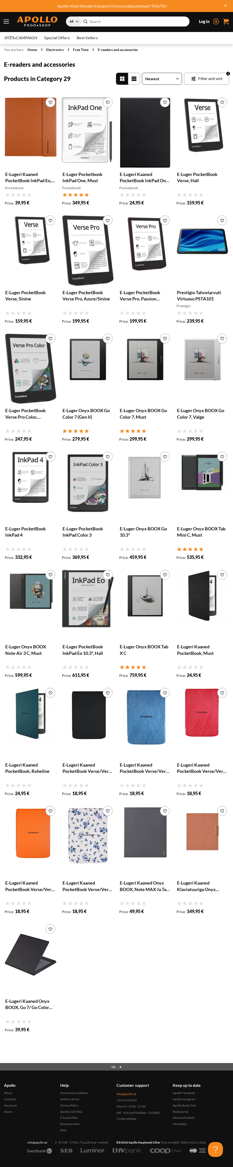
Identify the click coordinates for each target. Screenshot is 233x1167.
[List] (134, 79)
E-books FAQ (69, 1118)
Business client (70, 1124)
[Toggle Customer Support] (215, 1149)
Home (32, 49)
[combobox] (128, 21)
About (8, 1093)
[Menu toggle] (6, 21)
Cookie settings (126, 1119)
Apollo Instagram (184, 1099)
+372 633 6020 (126, 1100)
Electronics (55, 49)
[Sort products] (162, 78)
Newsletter (180, 1124)
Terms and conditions (74, 1093)
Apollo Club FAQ (71, 1112)
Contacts (10, 1099)
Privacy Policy (69, 1105)
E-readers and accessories (118, 49)
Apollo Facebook (184, 1093)
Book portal (180, 1112)
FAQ (63, 1130)
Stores (8, 1112)
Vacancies (10, 1105)
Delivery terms (69, 1099)
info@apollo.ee (126, 1094)
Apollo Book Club (184, 1105)
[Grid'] (122, 79)
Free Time (80, 49)
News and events (183, 1118)
